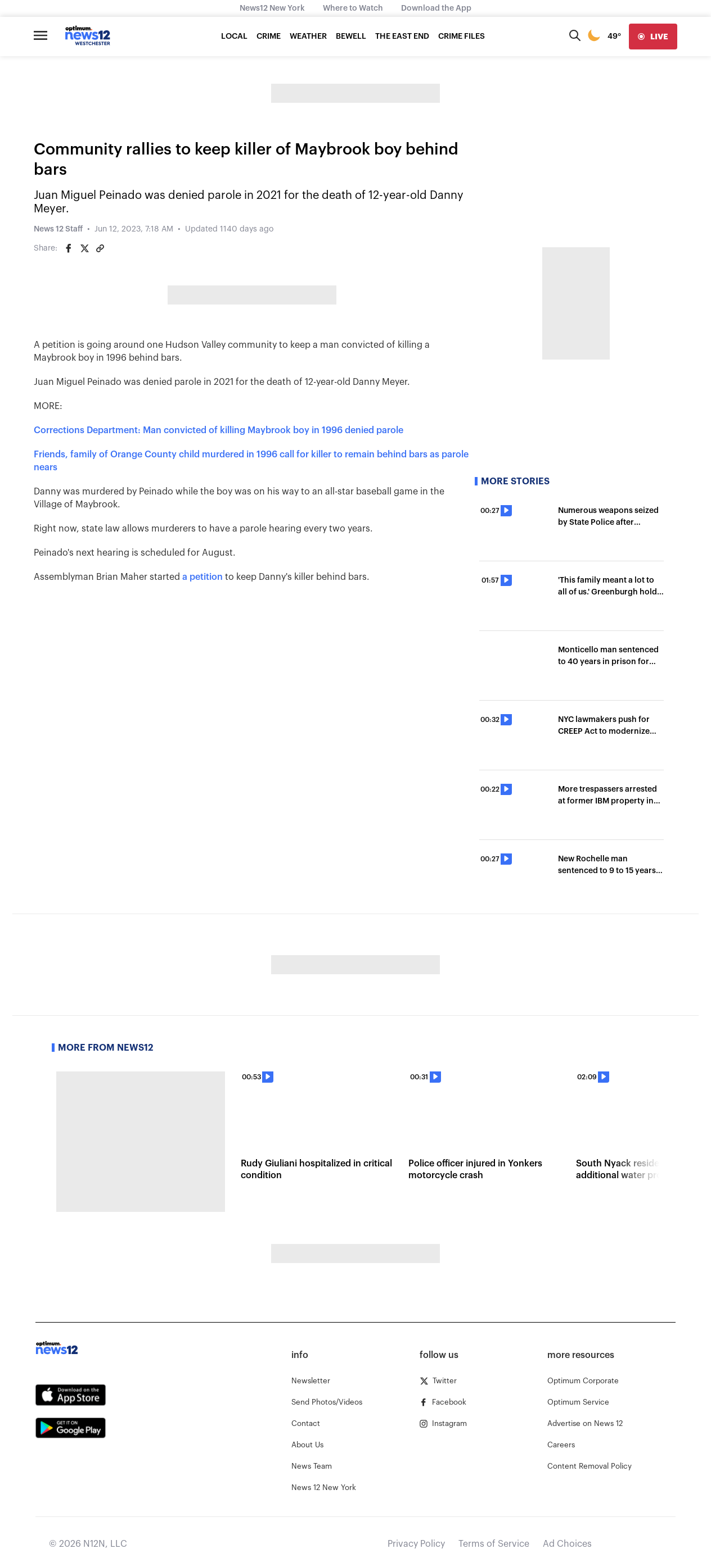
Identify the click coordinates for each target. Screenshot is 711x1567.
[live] (653, 36)
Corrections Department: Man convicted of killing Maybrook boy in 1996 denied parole (220, 430)
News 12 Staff (58, 229)
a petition (202, 577)
